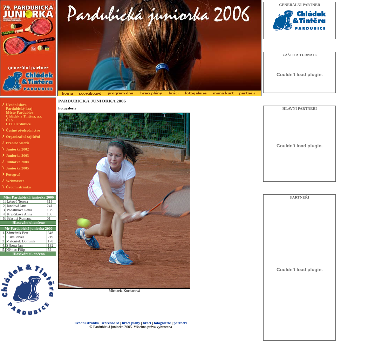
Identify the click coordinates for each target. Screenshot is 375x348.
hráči (147, 323)
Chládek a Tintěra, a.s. (24, 116)
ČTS (9, 120)
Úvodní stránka (18, 187)
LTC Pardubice (18, 124)
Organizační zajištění (23, 137)
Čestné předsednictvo (23, 130)
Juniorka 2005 (17, 168)
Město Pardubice (19, 112)
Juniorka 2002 (17, 149)
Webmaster (15, 181)
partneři (180, 323)
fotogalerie (162, 323)
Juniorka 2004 (17, 162)
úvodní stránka (87, 323)
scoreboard (111, 323)
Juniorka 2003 (17, 156)
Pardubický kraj (19, 109)
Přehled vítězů (17, 143)
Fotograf (13, 174)
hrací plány (131, 323)
